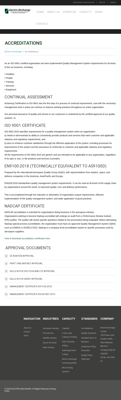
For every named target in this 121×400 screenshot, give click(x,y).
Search (113, 2)
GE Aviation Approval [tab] (19, 256)
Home (40, 11)
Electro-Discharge (13, 51)
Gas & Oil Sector (50, 343)
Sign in (91, 2)
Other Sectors (48, 347)
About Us (53, 11)
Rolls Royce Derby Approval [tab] (23, 279)
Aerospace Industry (51, 328)
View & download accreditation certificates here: (27, 238)
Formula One (48, 333)
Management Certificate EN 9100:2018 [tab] (28, 286)
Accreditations (87, 328)
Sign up (102, 2)
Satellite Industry (50, 338)
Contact (42, 23)
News (99, 11)
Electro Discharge (21, 389)
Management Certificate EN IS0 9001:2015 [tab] (29, 294)
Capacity (85, 11)
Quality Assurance (88, 333)
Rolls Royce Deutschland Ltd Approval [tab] (29, 271)
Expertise (69, 11)
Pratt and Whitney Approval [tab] (23, 263)
